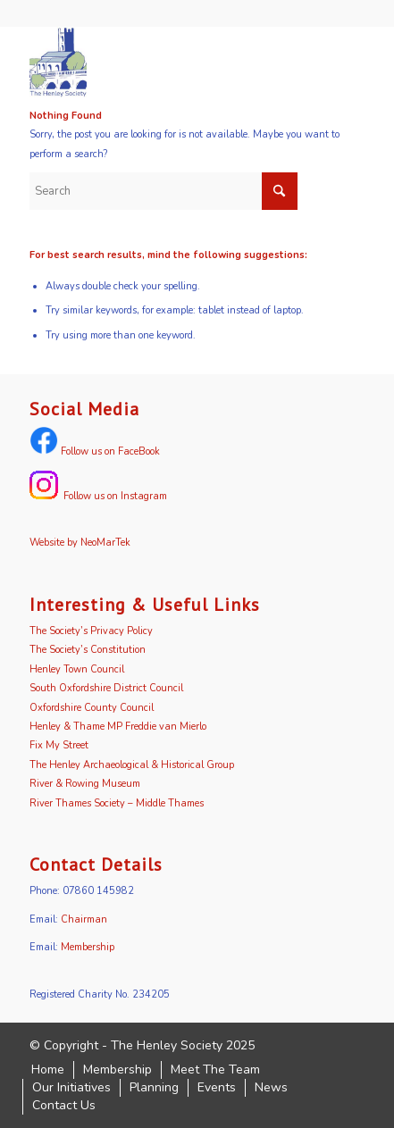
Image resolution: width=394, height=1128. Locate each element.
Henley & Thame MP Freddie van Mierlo (117, 726)
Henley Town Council (76, 669)
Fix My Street (58, 745)
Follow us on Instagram (98, 496)
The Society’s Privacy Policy (91, 631)
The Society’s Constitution (87, 649)
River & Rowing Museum (84, 783)
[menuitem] (47, 1070)
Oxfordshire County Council (91, 707)
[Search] (163, 191)
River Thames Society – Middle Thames (116, 803)
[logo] (163, 61)
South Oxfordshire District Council (106, 688)
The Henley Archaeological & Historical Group (131, 765)
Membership (87, 947)
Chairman (84, 919)
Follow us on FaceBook (94, 451)
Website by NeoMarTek (79, 542)
